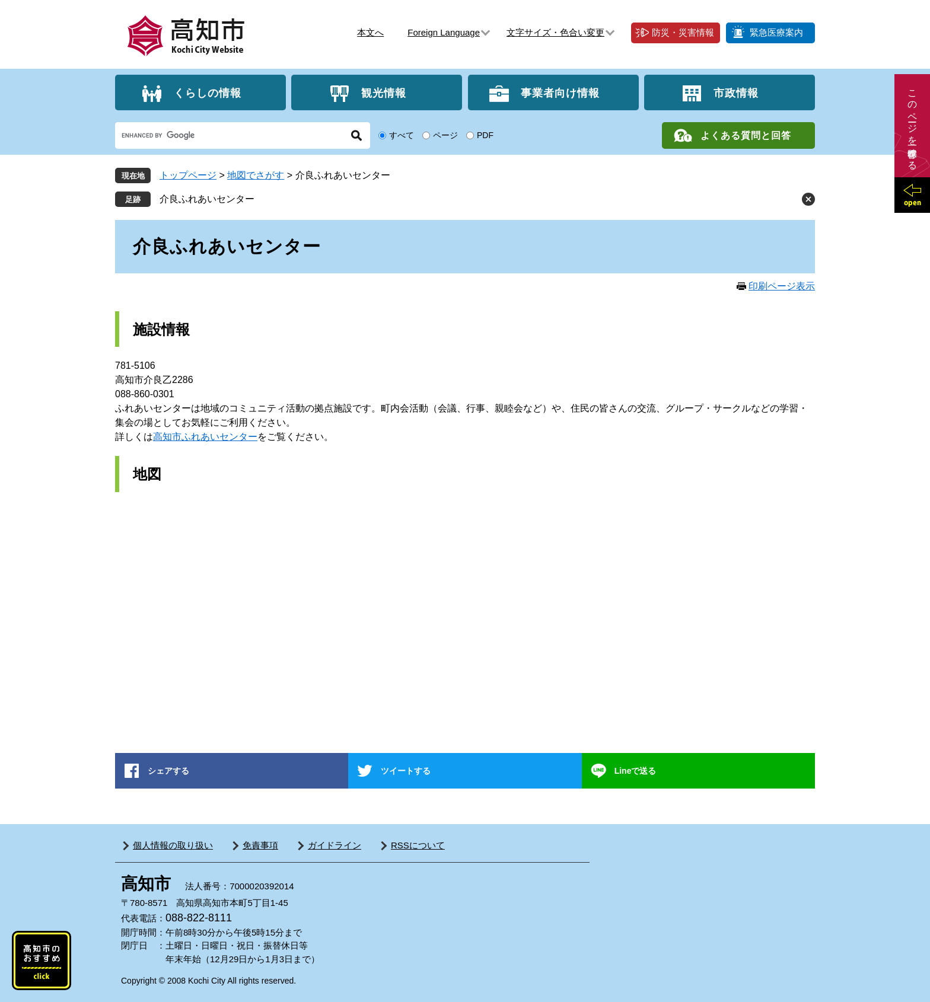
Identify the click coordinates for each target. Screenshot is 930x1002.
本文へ (370, 32)
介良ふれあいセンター (207, 199)
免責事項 (260, 845)
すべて (401, 135)
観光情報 (383, 92)
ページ (445, 135)
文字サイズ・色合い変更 (555, 32)
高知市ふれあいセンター (205, 437)
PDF (485, 135)
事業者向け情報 (560, 92)
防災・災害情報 (683, 32)
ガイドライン (334, 845)
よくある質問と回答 (745, 135)
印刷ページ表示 (782, 286)
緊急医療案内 (776, 32)
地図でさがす (255, 175)
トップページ (188, 175)
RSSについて (418, 845)
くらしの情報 (207, 92)
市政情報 (736, 92)
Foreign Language (443, 32)
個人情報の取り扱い (173, 845)
